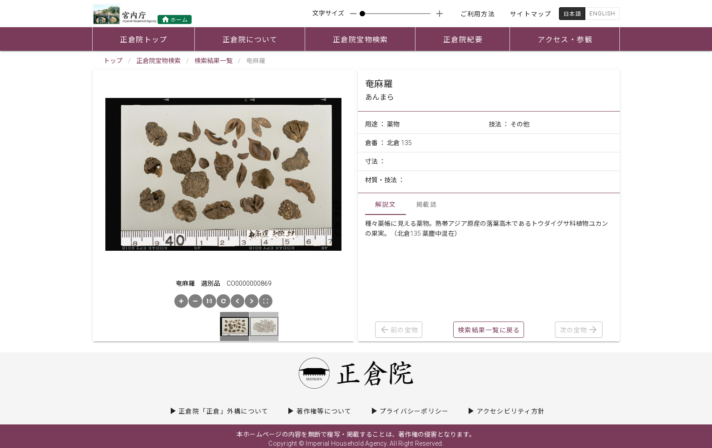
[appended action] (439, 13)
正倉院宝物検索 (158, 60)
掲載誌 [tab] (426, 204)
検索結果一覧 (213, 60)
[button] (181, 301)
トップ (113, 60)
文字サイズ (328, 13)
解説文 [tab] (385, 204)
